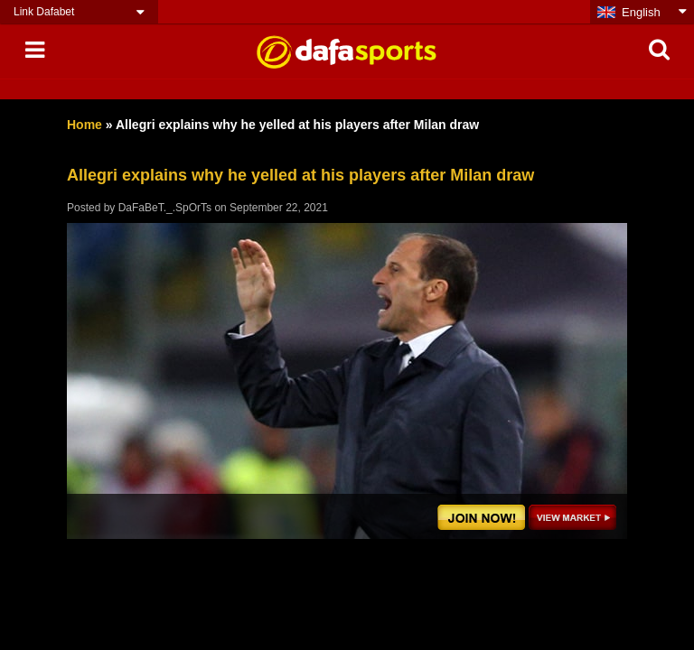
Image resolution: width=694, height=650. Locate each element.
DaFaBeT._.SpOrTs (164, 207)
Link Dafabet (44, 11)
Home (84, 124)
